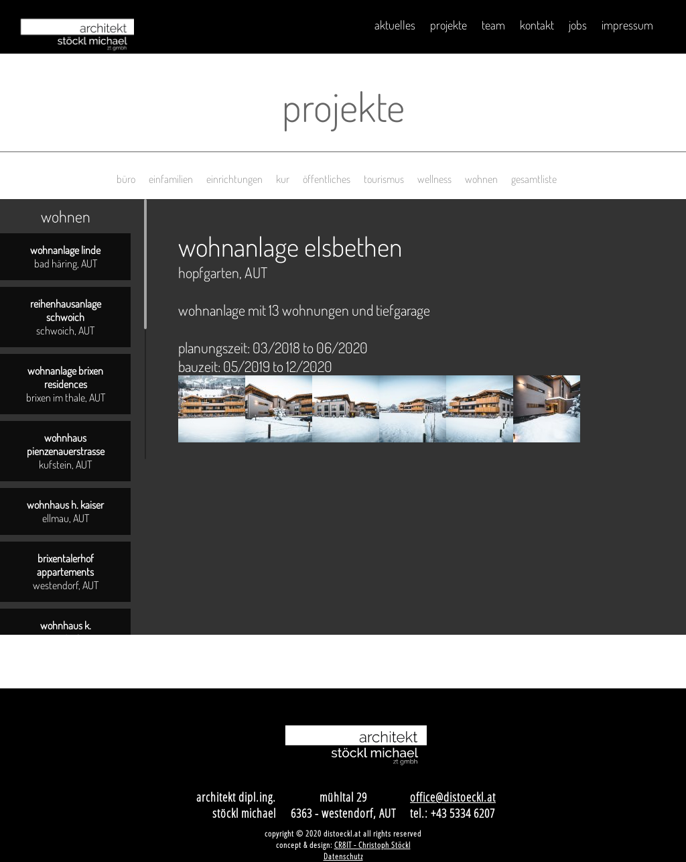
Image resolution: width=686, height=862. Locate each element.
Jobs (578, 24)
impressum (627, 24)
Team (493, 24)
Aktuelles (394, 24)
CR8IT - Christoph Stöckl (372, 845)
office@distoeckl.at (453, 797)
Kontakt (537, 24)
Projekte (448, 24)
